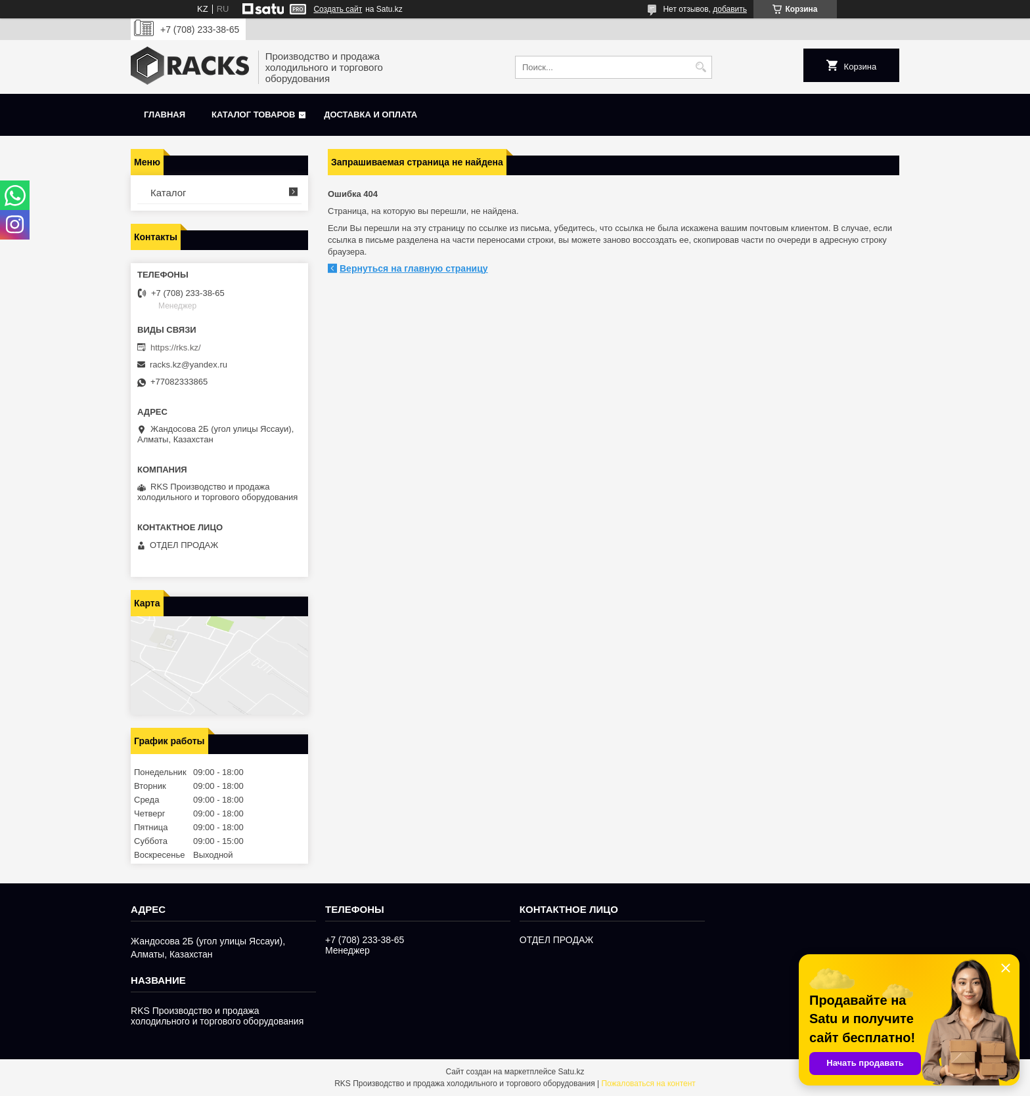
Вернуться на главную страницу (414, 268)
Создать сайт (337, 9)
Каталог (168, 192)
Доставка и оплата (370, 114)
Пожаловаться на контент (648, 1083)
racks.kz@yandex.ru (188, 364)
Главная (164, 114)
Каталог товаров (253, 114)
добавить (730, 9)
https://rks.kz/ (175, 347)
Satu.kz (571, 1071)
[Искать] (700, 67)
